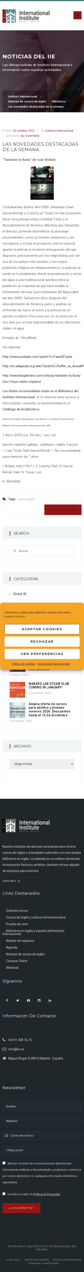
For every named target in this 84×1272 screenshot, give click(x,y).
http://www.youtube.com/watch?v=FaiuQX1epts (37, 357)
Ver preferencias (42, 654)
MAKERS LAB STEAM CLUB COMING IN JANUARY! (49, 685)
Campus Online (17, 961)
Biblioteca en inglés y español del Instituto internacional (33, 932)
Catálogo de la (21, 409)
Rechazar (42, 641)
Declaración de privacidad (54, 663)
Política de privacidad (67, 1260)
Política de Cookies (37, 1260)
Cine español (26, 499)
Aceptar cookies (42, 629)
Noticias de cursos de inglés (25, 954)
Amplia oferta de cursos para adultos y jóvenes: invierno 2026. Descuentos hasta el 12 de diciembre (50, 709)
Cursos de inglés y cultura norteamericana (35, 917)
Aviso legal (13, 1260)
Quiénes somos (17, 910)
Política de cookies (23, 663)
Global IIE (20, 594)
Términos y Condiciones (44, 1263)
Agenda (11, 947)
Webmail (12, 967)
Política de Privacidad (46, 1194)
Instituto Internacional (59, 130)
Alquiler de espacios (20, 940)
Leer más (11, 881)
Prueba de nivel (17, 924)
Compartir (63, 509)
